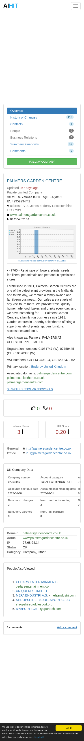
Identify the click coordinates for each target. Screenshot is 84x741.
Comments (42, 151)
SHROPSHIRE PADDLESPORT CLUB (43, 600)
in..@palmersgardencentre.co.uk (48, 448)
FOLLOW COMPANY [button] (42, 161)
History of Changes (42, 117)
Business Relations (42, 137)
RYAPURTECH (26, 609)
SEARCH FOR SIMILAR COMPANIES (30, 389)
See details (39, 737)
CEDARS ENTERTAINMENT (36, 582)
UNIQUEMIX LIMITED (31, 591)
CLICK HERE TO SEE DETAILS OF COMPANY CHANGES (42, 261)
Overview (16, 111)
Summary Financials (42, 144)
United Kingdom (55, 366)
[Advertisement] (42, 58)
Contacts (42, 124)
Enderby (37, 366)
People (42, 131)
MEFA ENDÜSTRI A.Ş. (32, 595)
